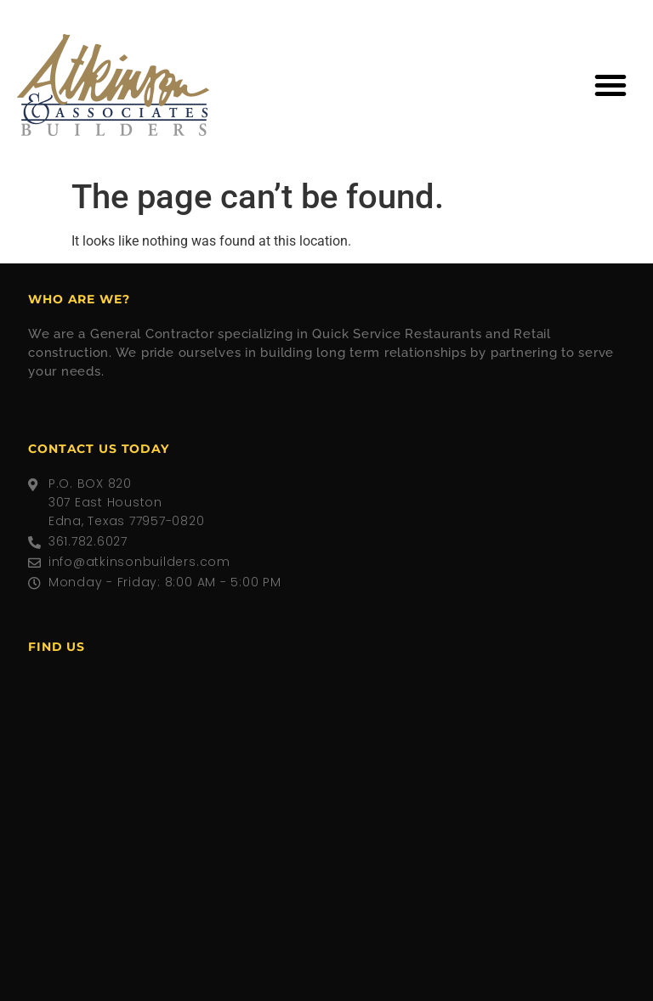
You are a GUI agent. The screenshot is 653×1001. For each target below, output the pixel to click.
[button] (610, 84)
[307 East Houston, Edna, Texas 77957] (326, 799)
